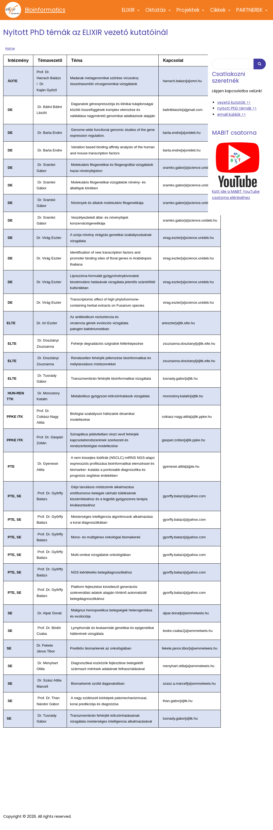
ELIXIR (131, 12)
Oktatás (158, 12)
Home (10, 48)
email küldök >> (231, 114)
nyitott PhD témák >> (237, 108)
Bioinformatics (45, 10)
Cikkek (220, 12)
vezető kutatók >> (234, 102)
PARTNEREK (252, 12)
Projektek (190, 12)
